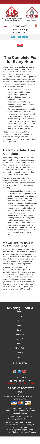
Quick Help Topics (20, 37)
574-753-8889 (20, 362)
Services (20, 330)
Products (20, 325)
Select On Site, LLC (27, 422)
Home (20, 316)
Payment (20, 343)
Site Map (20, 352)
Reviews (20, 321)
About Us (20, 339)
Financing (20, 334)
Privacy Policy (20, 348)
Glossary (20, 357)
